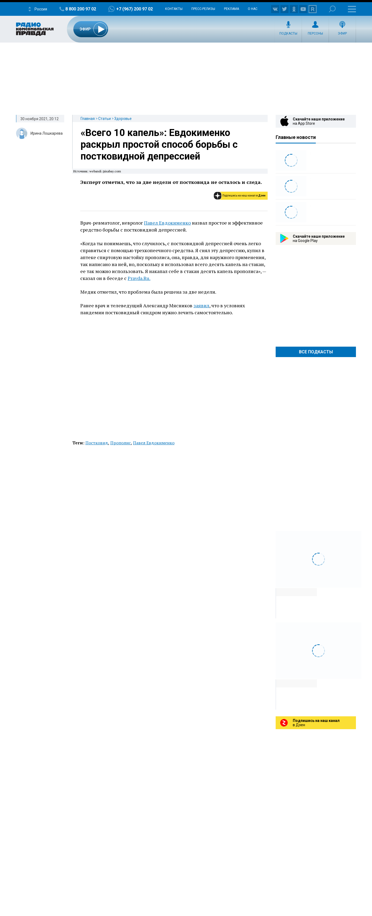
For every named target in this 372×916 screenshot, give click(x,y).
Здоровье (123, 118)
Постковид (96, 443)
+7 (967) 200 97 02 (134, 9)
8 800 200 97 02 (80, 9)
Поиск (332, 9)
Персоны (315, 33)
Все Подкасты (316, 351)
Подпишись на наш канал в (243, 195)
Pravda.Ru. (139, 278)
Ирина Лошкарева (47, 133)
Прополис (120, 443)
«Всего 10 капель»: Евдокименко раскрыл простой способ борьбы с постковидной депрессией (159, 144)
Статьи (104, 118)
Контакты (174, 9)
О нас (252, 9)
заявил (201, 305)
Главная (88, 118)
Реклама (231, 9)
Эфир (342, 33)
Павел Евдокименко (167, 222)
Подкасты (288, 33)
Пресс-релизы (203, 9)
